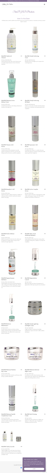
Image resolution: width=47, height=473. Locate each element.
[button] (44, 4)
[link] (7, 4)
